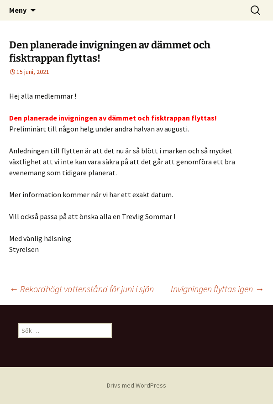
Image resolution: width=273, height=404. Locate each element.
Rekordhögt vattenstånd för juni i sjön (81, 288)
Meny (17, 10)
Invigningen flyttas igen (217, 288)
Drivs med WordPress (136, 385)
